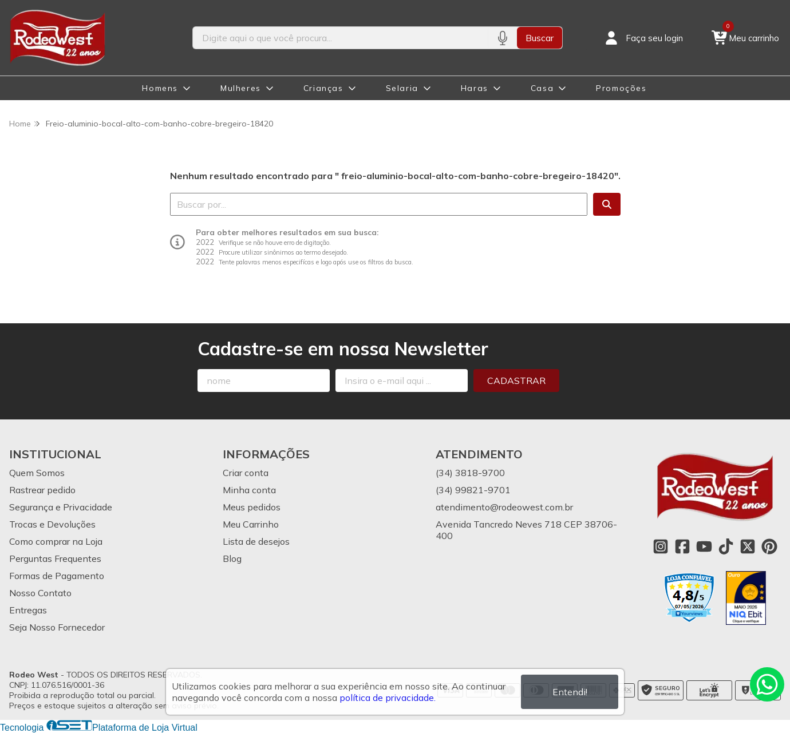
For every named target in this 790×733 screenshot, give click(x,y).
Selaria (402, 88)
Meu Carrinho (251, 524)
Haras (474, 88)
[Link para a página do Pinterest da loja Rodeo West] (769, 546)
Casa (542, 88)
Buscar (540, 37)
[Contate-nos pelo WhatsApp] (767, 684)
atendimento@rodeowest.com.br (504, 507)
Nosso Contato (40, 593)
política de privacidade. (387, 697)
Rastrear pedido (42, 490)
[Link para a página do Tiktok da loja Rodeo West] (726, 546)
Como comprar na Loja (55, 541)
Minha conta (249, 490)
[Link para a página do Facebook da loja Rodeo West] (682, 546)
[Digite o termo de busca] (340, 38)
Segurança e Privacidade (60, 507)
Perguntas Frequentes (55, 558)
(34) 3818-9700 (470, 472)
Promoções (621, 88)
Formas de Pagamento (56, 575)
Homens (160, 88)
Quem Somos (37, 472)
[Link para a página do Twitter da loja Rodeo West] (748, 546)
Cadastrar (516, 380)
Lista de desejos (256, 541)
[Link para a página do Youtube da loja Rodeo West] (704, 546)
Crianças (323, 88)
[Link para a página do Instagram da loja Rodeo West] (661, 546)
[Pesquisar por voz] (502, 38)
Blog (232, 558)
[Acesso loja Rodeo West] (643, 38)
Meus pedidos (252, 507)
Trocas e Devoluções (52, 524)
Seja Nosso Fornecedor (57, 627)
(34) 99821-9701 (473, 490)
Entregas (28, 610)
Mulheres (240, 88)
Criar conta (245, 472)
